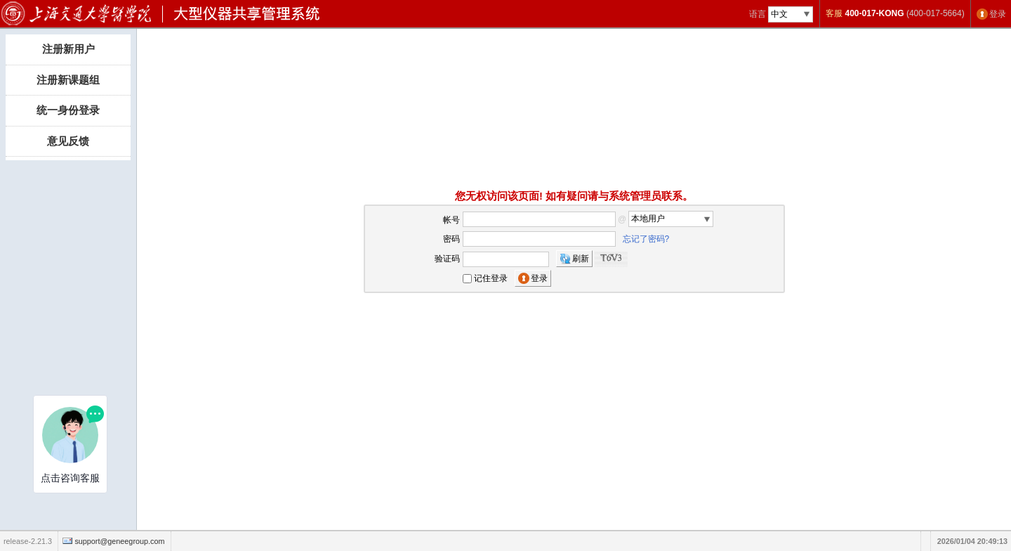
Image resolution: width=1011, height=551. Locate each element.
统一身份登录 (68, 110)
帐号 (451, 219)
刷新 (580, 259)
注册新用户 (68, 49)
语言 (757, 14)
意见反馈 (68, 141)
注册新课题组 (68, 80)
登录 (997, 14)
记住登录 (491, 278)
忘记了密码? (646, 239)
